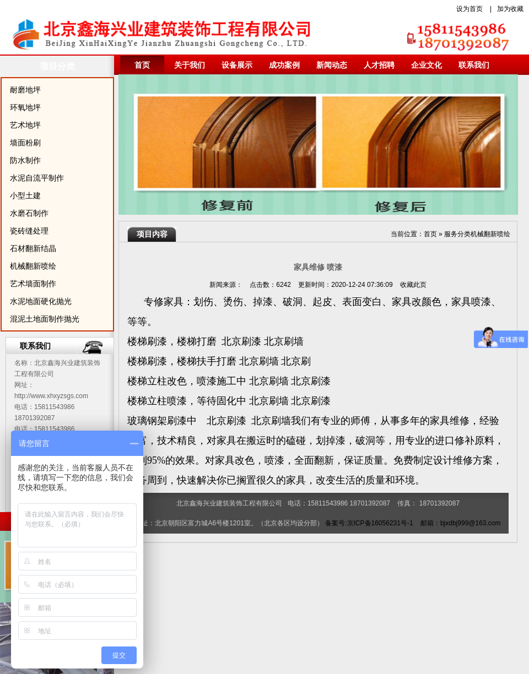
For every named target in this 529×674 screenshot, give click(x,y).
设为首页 (469, 9)
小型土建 (25, 195)
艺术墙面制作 (33, 283)
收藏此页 (413, 285)
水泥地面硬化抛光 (41, 301)
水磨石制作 (29, 213)
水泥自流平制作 (37, 177)
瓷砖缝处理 (29, 230)
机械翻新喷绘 (33, 266)
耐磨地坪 (25, 89)
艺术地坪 (25, 125)
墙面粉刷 (25, 142)
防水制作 (25, 160)
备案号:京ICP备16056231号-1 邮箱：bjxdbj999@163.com (412, 523)
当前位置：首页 (414, 234)
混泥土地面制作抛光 (44, 318)
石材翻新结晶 (33, 248)
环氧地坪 (25, 107)
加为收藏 (510, 9)
